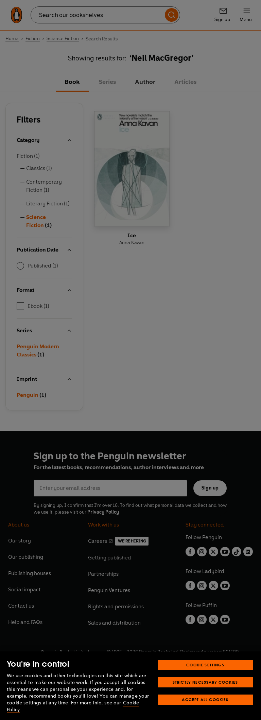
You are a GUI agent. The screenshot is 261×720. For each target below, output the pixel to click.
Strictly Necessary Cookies (205, 682)
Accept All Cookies (205, 699)
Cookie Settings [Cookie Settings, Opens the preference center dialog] (205, 664)
